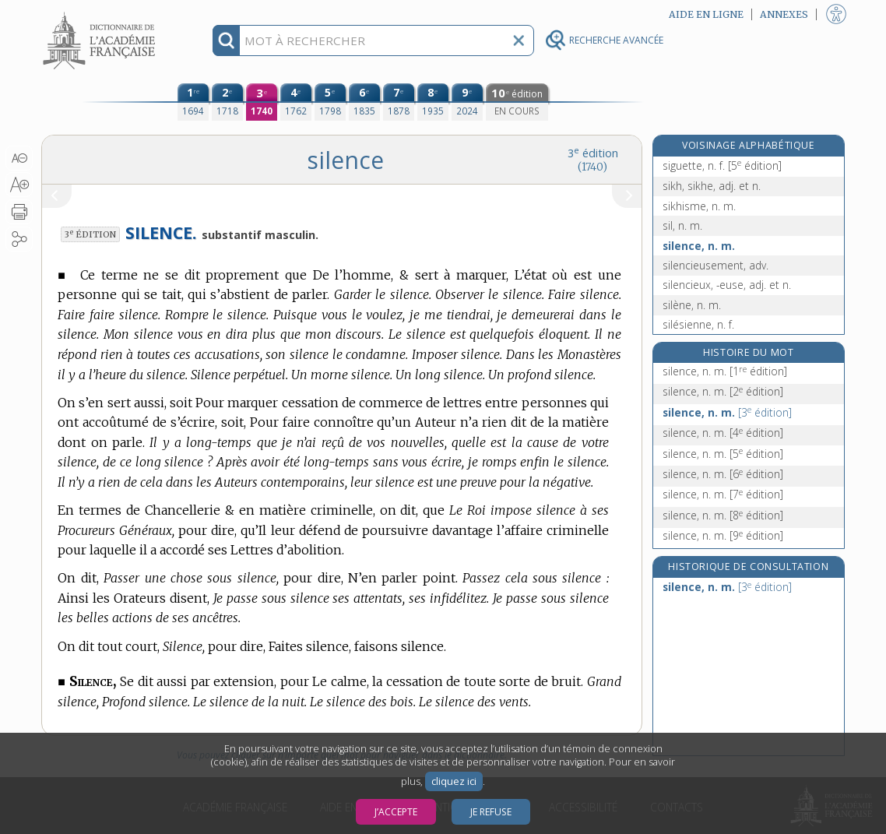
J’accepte (395, 811)
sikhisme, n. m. (699, 206)
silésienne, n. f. (698, 324)
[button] (19, 158)
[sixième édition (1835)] (364, 102)
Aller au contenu (102, 13)
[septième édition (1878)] (398, 102)
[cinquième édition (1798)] (330, 102)
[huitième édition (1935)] (432, 102)
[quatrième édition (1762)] (295, 102)
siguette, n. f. (722, 165)
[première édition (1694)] (193, 102)
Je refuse (491, 811)
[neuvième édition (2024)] (467, 102)
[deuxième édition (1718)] (227, 102)
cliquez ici (453, 781)
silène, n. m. (692, 304)
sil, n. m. (682, 225)
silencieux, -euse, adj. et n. (727, 284)
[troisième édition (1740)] (261, 102)
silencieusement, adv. (715, 265)
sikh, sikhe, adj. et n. (712, 185)
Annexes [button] (784, 14)
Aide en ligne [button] (706, 14)
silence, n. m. (699, 245)
